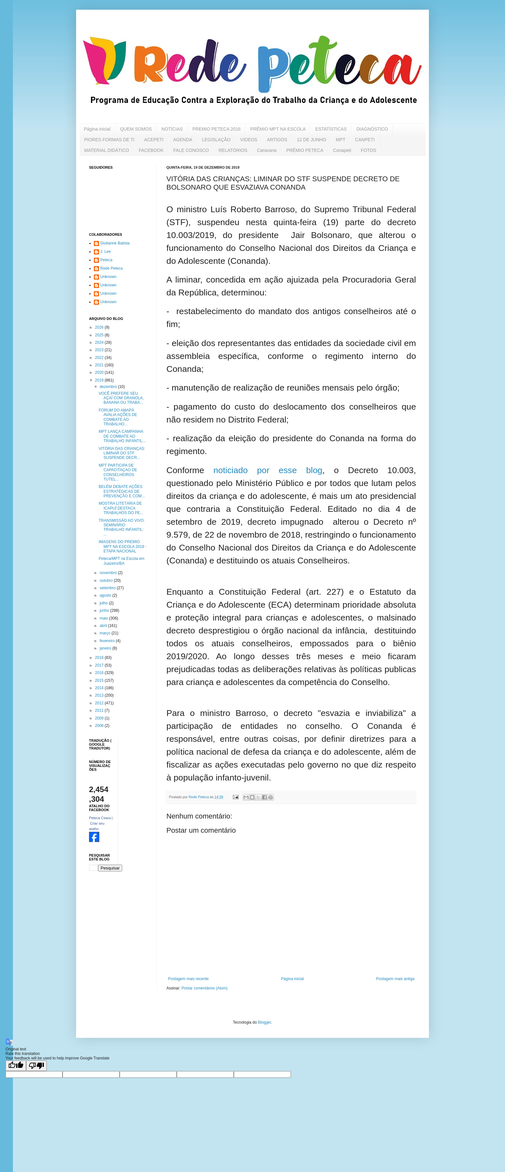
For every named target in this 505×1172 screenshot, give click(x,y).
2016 (100, 672)
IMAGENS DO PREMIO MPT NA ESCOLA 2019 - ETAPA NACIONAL (122, 546)
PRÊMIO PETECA (304, 150)
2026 (100, 327)
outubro (107, 580)
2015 (100, 680)
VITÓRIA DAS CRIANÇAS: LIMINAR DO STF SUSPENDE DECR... (122, 453)
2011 (100, 710)
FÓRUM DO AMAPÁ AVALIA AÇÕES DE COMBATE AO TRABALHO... (118, 417)
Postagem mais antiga (395, 979)
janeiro (106, 648)
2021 (100, 365)
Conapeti (342, 150)
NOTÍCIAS (172, 129)
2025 (100, 335)
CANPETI (365, 139)
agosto (106, 595)
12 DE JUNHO (311, 139)
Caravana (267, 150)
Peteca (106, 260)
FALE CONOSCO (191, 150)
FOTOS (368, 150)
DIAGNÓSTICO (372, 129)
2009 (100, 718)
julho (104, 603)
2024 (100, 342)
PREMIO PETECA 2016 (217, 129)
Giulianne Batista (115, 243)
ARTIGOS (277, 139)
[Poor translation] (36, 1065)
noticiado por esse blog (267, 470)
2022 (100, 357)
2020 (100, 372)
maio (104, 618)
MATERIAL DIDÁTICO (106, 150)
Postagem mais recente (188, 979)
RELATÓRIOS (233, 150)
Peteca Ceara (100, 818)
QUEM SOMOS (136, 129)
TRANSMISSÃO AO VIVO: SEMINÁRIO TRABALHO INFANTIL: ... (122, 527)
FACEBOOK (151, 150)
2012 (100, 703)
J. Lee (105, 251)
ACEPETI (153, 139)
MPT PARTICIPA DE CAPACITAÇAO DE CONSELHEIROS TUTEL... (118, 472)
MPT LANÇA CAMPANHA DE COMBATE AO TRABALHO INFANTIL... (122, 436)
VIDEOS (248, 139)
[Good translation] (15, 1065)
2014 (100, 688)
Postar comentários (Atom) (205, 988)
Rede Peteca (111, 268)
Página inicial (97, 129)
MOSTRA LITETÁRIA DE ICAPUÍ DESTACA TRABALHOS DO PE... (121, 508)
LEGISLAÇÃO (216, 139)
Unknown (108, 276)
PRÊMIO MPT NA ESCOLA (278, 129)
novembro (109, 573)
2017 (100, 665)
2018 (100, 657)
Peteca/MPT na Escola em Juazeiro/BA (121, 560)
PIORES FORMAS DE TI (109, 139)
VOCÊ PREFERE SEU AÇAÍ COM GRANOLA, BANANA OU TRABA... (121, 398)
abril (104, 625)
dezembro (109, 386)
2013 (100, 695)
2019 (100, 380)
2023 (100, 350)
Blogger (264, 1022)
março (106, 633)
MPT (341, 139)
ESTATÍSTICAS (331, 129)
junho (105, 610)
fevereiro (108, 641)
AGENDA (182, 139)
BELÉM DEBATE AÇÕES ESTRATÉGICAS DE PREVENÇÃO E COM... (122, 491)
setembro (108, 588)
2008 (100, 725)
